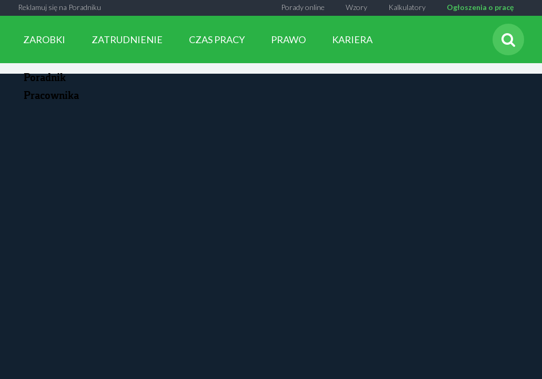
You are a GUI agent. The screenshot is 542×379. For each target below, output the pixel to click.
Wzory (356, 7)
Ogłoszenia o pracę (480, 7)
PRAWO (288, 39)
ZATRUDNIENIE (127, 39)
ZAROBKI (44, 39)
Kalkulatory (407, 7)
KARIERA (352, 39)
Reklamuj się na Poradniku (59, 7)
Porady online (303, 7)
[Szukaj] (508, 39)
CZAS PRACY (217, 39)
